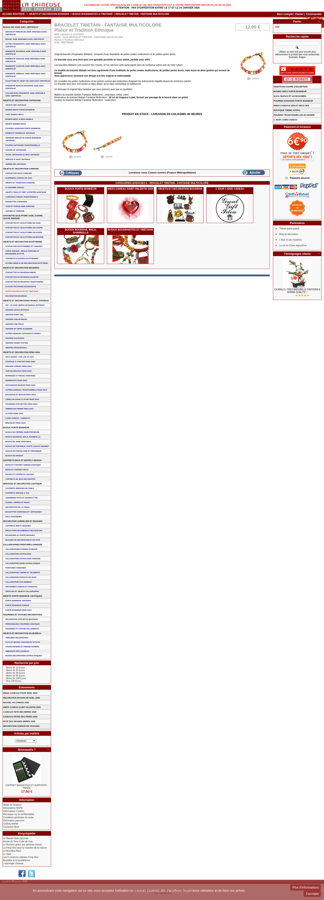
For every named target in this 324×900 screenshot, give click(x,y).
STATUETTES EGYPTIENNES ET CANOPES (24, 246)
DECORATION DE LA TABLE (17, 507)
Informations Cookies (13, 811)
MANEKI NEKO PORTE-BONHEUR (20, 110)
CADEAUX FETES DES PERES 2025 (20, 717)
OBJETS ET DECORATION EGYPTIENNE (22, 242)
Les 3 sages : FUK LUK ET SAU (19, 357)
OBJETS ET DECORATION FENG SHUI (21, 352)
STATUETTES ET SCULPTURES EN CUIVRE (24, 228)
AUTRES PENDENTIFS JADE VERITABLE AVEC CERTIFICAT (25, 45)
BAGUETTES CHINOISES (16, 202)
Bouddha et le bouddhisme (16, 860)
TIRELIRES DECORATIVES (16, 638)
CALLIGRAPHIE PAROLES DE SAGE (21, 577)
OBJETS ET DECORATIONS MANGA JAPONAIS (26, 300)
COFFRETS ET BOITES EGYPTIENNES (21, 258)
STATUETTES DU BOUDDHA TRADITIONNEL (24, 282)
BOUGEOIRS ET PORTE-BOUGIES (20, 535)
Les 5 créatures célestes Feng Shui (20, 857)
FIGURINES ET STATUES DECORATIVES (22, 615)
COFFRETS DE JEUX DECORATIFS (20, 479)
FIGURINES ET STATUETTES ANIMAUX (22, 629)
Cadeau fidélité (10, 823)
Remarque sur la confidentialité (18, 814)
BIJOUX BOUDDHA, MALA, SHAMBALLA (81, 231)
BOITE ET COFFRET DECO (16, 470)
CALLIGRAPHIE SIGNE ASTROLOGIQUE (22, 563)
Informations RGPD (13, 808)
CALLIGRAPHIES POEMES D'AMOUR (21, 549)
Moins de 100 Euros (16, 678)
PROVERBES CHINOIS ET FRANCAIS (21, 587)
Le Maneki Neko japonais (15, 838)
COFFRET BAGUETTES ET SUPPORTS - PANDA (26, 786)
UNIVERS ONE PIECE (14, 324)
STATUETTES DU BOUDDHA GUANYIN (21, 277)
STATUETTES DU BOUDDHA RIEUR (20, 272)
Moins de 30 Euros (15, 673)
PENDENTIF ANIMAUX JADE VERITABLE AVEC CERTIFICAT (25, 75)
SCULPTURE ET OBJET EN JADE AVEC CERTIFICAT (27, 81)
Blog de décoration (288, 234)
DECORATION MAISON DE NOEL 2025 (21, 698)
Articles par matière (26, 733)
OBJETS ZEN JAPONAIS (15, 105)
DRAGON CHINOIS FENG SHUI (18, 366)
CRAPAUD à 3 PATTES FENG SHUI (20, 362)
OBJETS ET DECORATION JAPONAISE (22, 100)
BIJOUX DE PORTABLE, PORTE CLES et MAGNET (27, 446)
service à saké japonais (17, 159)
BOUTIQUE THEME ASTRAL (287, 110)
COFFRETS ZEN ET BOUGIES (18, 526)
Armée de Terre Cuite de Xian (18, 841)
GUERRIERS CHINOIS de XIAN (18, 178)
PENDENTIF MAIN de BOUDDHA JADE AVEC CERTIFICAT (24, 87)
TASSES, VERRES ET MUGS (17, 502)
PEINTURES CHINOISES (15, 568)
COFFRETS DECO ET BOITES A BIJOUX (22, 460)
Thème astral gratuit (289, 228)
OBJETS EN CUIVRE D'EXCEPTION (291, 87)
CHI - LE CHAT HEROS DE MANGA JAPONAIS (25, 305)
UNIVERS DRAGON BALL (16, 348)
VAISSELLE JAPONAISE (15, 150)
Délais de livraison (12, 805)
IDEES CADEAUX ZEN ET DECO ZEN (291, 105)
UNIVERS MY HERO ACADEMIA (18, 329)
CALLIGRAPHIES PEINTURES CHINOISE (22, 544)
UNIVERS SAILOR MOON (16, 319)
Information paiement (13, 820)
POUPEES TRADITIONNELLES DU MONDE (294, 115)
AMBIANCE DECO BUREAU (17, 651)
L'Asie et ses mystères (290, 240)
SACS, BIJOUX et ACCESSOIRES (290, 96)
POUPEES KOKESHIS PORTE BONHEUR (22, 128)
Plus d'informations (305, 887)
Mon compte (285, 14)
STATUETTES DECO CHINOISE (18, 173)
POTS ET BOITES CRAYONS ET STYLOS (22, 642)
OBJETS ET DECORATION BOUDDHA (49, 14)
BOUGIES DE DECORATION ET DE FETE (22, 540)
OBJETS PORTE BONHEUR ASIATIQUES (22, 596)
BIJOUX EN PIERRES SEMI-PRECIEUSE (22, 432)
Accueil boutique (13, 14)
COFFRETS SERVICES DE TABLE (19, 488)
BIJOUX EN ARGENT (14, 456)
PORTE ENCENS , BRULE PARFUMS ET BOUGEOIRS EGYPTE (22, 252)
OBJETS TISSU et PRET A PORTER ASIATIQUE (25, 192)
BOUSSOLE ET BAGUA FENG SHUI (20, 395)
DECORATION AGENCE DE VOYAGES (21, 726)
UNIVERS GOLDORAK (14, 338)
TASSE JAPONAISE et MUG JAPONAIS (22, 155)
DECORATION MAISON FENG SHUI (20, 385)
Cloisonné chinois (14, 187)
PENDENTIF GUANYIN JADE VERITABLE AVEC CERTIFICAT (25, 67)
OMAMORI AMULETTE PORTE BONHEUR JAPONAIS (23, 139)
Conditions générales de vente (18, 817)
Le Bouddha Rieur (12, 851)
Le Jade (7, 854)
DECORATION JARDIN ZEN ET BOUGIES (22, 521)
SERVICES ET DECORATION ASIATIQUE (22, 484)
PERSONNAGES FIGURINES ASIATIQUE (22, 624)
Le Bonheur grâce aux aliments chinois (22, 844)
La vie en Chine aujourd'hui (292, 245)
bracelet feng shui (15, 423)
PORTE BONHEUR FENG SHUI (18, 610)
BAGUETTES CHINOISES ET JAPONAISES (23, 512)
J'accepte (312, 894)
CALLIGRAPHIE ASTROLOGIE (18, 554)
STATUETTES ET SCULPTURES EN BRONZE (24, 237)
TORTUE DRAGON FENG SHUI (18, 371)
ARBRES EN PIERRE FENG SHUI (19, 409)
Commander (314, 14)
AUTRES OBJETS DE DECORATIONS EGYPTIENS (26, 263)
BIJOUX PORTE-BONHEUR (81, 188)
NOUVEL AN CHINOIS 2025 (16, 702)
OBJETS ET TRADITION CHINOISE (20, 183)
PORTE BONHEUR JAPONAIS (18, 601)
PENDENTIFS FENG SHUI (16, 380)
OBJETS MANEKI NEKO (15, 124)
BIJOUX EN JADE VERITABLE (18, 442)
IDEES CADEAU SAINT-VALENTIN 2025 (130, 188)
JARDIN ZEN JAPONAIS (15, 164)
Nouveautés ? (27, 749)
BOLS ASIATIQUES (13, 517)
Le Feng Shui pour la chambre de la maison (25, 848)
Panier (299, 14)
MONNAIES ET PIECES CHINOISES (20, 376)
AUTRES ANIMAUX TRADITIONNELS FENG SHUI (26, 390)
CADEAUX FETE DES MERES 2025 (19, 712)
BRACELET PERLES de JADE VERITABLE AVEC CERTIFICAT (26, 33)
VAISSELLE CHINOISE (15, 211)
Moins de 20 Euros (15, 670)
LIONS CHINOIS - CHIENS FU (17, 418)
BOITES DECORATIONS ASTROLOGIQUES (23, 656)
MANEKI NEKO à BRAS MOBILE (19, 119)
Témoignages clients (297, 253)
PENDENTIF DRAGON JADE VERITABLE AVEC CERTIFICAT (25, 60)
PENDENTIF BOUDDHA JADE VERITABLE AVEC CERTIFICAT (25, 52)
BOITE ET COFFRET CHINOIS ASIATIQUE (23, 465)
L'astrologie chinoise (13, 863)
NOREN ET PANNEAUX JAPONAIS (20, 133)
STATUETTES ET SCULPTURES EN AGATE (23, 232)
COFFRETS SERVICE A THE (17, 493)
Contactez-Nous (11, 827)
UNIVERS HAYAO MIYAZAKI (17, 310)
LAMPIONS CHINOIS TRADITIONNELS (21, 197)
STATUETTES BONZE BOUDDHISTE (20, 287)
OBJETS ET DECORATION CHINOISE (21, 169)
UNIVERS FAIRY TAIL (14, 315)
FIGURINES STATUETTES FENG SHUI (21, 404)
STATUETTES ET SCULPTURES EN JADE (23, 223)
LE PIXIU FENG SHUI (14, 413)
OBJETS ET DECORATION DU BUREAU (22, 633)
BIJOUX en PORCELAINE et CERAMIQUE (23, 451)
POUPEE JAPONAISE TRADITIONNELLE (22, 145)
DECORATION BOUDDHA (16, 296)
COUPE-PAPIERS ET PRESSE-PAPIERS (22, 647)
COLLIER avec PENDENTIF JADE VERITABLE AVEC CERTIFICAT (25, 94)
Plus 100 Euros (13, 681)
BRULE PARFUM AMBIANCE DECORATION (23, 531)
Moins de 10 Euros (15, 667)
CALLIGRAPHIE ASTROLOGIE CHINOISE (22, 559)
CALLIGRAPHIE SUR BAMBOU (18, 582)
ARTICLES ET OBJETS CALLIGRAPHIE (22, 591)
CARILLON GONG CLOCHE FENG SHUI (22, 399)
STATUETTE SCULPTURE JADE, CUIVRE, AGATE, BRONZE (23, 217)
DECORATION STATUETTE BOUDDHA (21, 619)
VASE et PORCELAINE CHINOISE (19, 206)
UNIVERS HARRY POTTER (16, 343)
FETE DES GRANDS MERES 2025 (19, 721)
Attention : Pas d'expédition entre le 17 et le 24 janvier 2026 (157, 7)
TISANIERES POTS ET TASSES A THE (21, 498)
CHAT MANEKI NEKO (14, 114)
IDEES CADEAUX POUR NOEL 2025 (20, 693)
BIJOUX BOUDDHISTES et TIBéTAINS (92, 14)
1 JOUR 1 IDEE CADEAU (230, 188)
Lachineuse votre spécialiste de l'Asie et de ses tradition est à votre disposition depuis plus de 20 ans (157, 5)
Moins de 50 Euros (15, 675)
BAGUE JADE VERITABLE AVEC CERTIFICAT (24, 39)
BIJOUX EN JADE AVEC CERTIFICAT (20, 27)
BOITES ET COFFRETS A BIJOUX (19, 474)
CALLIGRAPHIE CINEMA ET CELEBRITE (22, 573)
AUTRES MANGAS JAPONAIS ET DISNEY (23, 334)
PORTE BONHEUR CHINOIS (17, 605)
